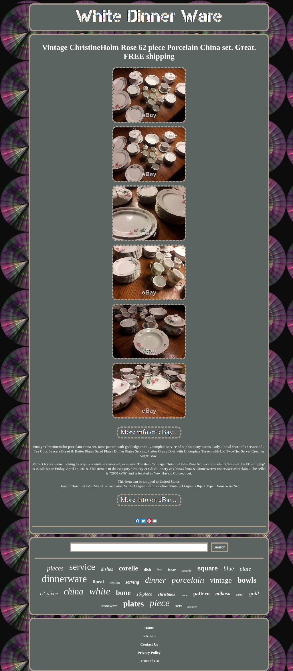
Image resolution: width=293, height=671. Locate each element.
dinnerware (64, 578)
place (184, 595)
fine (160, 570)
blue (228, 568)
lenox (172, 570)
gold (254, 593)
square (207, 568)
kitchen (115, 582)
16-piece (144, 594)
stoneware (109, 606)
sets (178, 606)
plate (245, 569)
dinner (155, 580)
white (99, 591)
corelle (128, 568)
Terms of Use (149, 661)
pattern (201, 593)
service (82, 567)
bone (123, 592)
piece (160, 603)
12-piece (48, 593)
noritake (192, 606)
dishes (107, 569)
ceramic (186, 570)
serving (132, 582)
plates (133, 603)
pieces (55, 568)
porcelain (188, 579)
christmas (166, 594)
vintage (221, 580)
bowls (246, 580)
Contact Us (149, 644)
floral (98, 581)
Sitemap (149, 636)
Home (149, 628)
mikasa (223, 593)
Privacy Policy (149, 652)
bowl (239, 594)
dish (147, 570)
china (74, 591)
